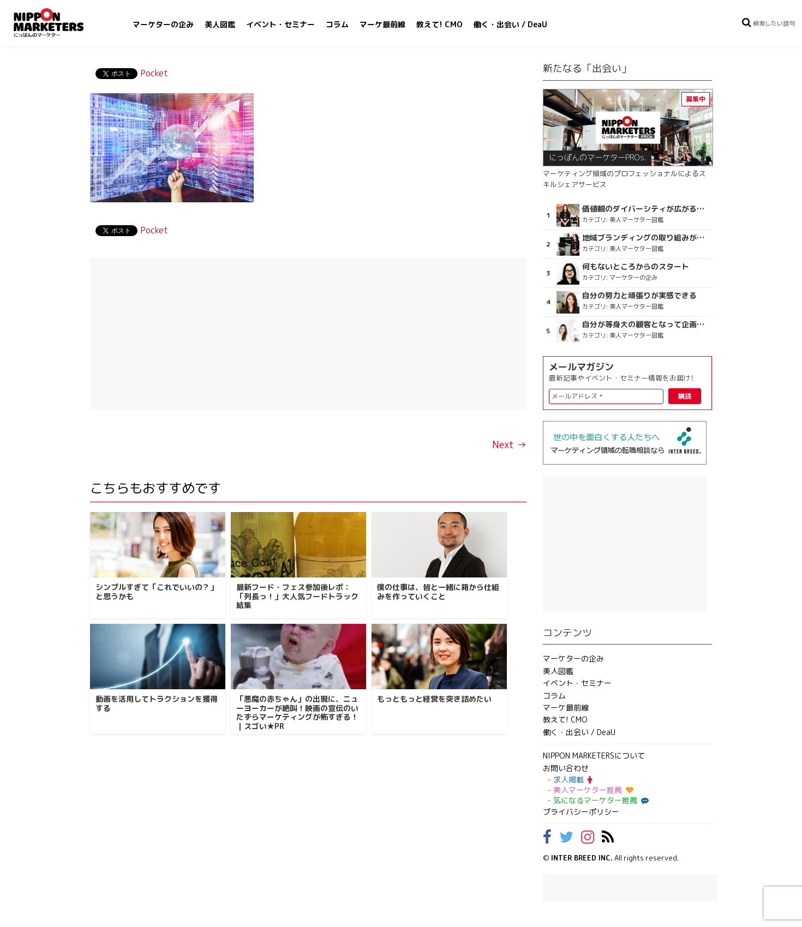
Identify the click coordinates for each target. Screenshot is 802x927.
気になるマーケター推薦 (599, 800)
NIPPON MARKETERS (59, 22)
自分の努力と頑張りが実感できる (639, 295)
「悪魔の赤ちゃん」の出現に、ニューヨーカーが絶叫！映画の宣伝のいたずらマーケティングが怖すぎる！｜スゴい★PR (297, 712)
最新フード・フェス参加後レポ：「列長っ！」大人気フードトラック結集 (297, 596)
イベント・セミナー (280, 24)
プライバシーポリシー (581, 811)
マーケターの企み (163, 24)
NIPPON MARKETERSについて (594, 755)
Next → (509, 445)
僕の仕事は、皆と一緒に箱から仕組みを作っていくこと (438, 591)
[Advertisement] (308, 333)
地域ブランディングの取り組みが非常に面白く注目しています (645, 238)
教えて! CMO (439, 24)
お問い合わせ (566, 768)
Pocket (154, 73)
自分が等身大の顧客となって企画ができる (645, 324)
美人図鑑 (220, 24)
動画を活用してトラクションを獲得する (156, 703)
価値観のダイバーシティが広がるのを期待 (645, 209)
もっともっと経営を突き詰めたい (434, 699)
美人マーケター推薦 (593, 790)
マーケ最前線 (382, 24)
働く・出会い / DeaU (510, 24)
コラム (337, 24)
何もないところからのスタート (635, 266)
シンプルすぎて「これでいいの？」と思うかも (156, 591)
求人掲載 (572, 779)
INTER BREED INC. (582, 858)
